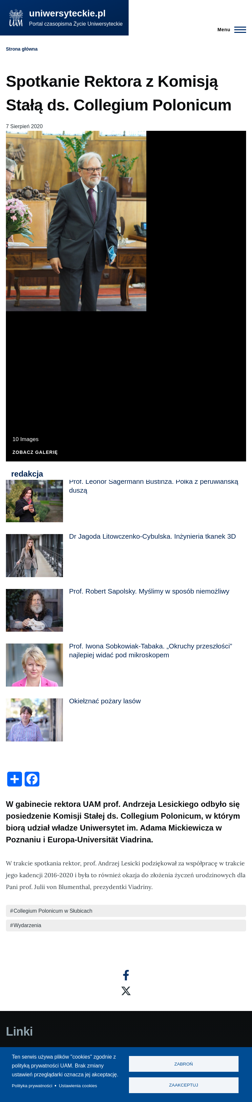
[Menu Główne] (230, 29)
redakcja (27, 473)
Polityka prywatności (32, 1085)
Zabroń (183, 1064)
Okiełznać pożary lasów (104, 701)
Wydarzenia (27, 925)
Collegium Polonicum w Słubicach (52, 911)
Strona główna (21, 49)
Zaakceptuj (183, 1085)
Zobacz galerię (35, 452)
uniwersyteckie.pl (67, 13)
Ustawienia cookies (78, 1085)
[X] (126, 991)
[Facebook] (126, 975)
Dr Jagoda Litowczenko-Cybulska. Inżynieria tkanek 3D (152, 536)
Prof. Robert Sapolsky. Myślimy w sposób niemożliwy (149, 591)
